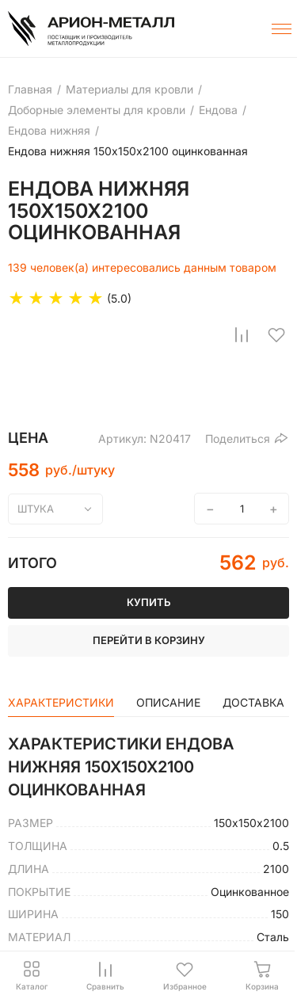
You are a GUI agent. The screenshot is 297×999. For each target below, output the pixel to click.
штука (35, 508)
